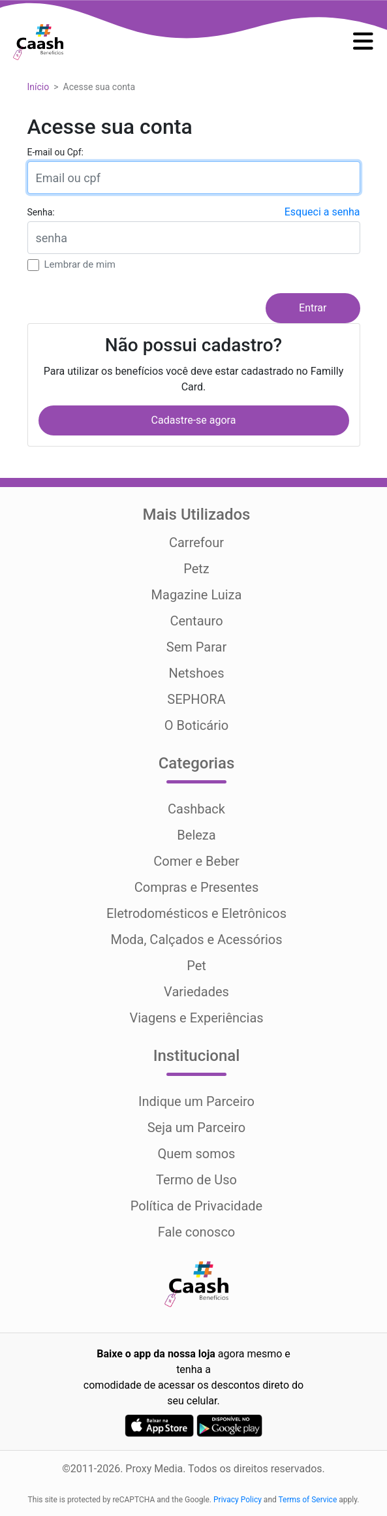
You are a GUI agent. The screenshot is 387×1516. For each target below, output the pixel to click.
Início (38, 87)
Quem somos (197, 1153)
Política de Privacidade (196, 1206)
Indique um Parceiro (196, 1101)
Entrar (312, 308)
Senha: (41, 212)
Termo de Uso (196, 1180)
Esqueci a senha (322, 212)
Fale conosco (197, 1232)
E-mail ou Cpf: (55, 152)
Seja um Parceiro (196, 1127)
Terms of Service (308, 1499)
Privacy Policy (237, 1499)
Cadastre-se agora (193, 420)
